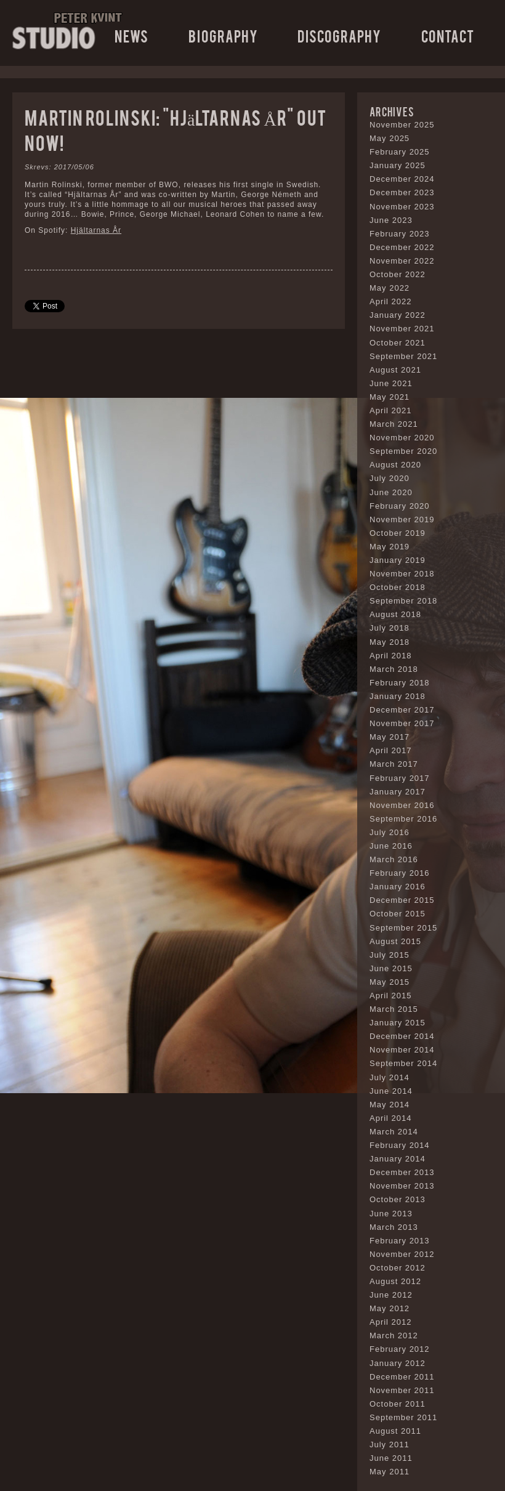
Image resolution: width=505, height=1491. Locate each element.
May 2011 (390, 1471)
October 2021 (398, 342)
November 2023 (402, 206)
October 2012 (398, 1267)
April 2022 (391, 301)
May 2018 (390, 642)
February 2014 (400, 1145)
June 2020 (391, 492)
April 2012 (391, 1322)
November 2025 (402, 124)
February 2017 (400, 778)
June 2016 (391, 846)
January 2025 (398, 165)
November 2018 (402, 573)
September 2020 (403, 451)
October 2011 (398, 1403)
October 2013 (398, 1199)
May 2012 (390, 1308)
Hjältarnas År (96, 230)
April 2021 (391, 410)
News (131, 35)
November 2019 (402, 519)
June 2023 (391, 220)
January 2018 (398, 696)
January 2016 (398, 886)
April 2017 (391, 750)
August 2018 (395, 614)
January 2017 (398, 791)
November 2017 (402, 723)
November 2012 (402, 1254)
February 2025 (400, 151)
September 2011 (403, 1417)
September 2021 (403, 356)
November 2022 (402, 260)
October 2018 (398, 587)
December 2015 (402, 900)
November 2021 (402, 328)
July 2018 (390, 627)
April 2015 (391, 995)
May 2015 (390, 982)
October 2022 (398, 274)
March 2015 (394, 1009)
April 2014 (391, 1118)
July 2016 (390, 832)
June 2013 (391, 1213)
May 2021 (390, 397)
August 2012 (395, 1281)
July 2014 (390, 1077)
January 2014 (398, 1158)
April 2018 (391, 655)
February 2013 (400, 1240)
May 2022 (390, 288)
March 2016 (394, 859)
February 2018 (400, 682)
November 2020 (402, 437)
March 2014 (394, 1131)
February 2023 (400, 233)
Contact (447, 35)
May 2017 (390, 736)
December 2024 (402, 179)
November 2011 (402, 1390)
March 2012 (394, 1335)
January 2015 (398, 1022)
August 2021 (395, 369)
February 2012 (400, 1349)
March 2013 (394, 1227)
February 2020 (400, 506)
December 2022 (402, 247)
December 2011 (402, 1376)
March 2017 (394, 764)
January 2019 (398, 560)
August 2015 (395, 941)
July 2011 (390, 1444)
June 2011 (391, 1458)
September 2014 (403, 1063)
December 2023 (402, 192)
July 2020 (390, 478)
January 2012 (398, 1363)
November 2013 (402, 1185)
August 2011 (395, 1431)
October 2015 (398, 913)
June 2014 (391, 1091)
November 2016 (402, 805)
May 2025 (390, 138)
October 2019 (398, 533)
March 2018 (394, 669)
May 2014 (390, 1104)
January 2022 (398, 315)
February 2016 (400, 873)
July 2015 (390, 955)
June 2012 (391, 1294)
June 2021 (391, 383)
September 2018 (403, 600)
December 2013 (402, 1172)
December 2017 (402, 709)
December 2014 (402, 1036)
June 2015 (391, 968)
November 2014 (402, 1049)
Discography (339, 35)
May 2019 (390, 546)
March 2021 (394, 424)
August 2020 (395, 464)
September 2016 (403, 818)
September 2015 (403, 927)
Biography (223, 35)
